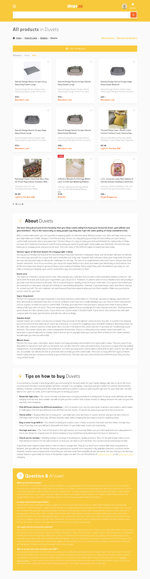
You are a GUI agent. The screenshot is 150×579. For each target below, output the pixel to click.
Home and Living (126, 454)
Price (27, 55)
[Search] (133, 15)
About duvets (108, 38)
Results (76, 49)
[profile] (124, 6)
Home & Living (30, 38)
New (34, 55)
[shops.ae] (75, 6)
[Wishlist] (133, 6)
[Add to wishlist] (48, 62)
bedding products (106, 454)
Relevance (17, 55)
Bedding (43, 38)
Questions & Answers (127, 38)
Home (17, 38)
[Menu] (14, 6)
